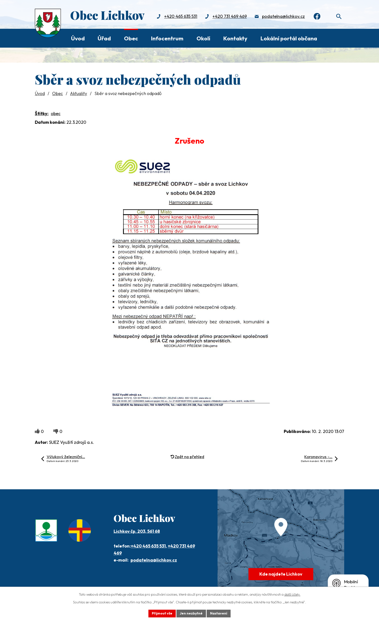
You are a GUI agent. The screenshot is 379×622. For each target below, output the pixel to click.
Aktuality (78, 93)
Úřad (104, 38)
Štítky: (42, 113)
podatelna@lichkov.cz (283, 16)
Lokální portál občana (288, 38)
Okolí (203, 38)
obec (55, 113)
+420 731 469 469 (229, 16)
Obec (131, 38)
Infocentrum (167, 38)
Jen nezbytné (191, 613)
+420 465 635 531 (180, 16)
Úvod (78, 38)
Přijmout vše (162, 613)
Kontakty (235, 38)
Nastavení (218, 613)
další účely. (292, 594)
